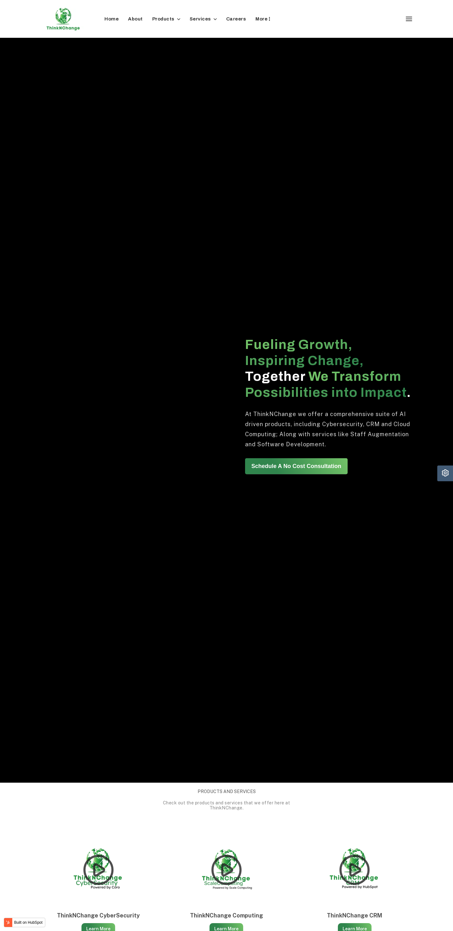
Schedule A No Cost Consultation (296, 466)
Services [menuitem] (200, 18)
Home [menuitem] (111, 18)
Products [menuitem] (163, 18)
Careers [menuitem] (236, 18)
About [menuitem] (135, 18)
